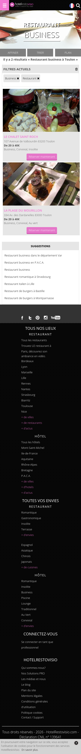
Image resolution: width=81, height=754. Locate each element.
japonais (26, 562)
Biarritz (25, 400)
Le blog (25, 684)
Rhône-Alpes (29, 465)
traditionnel (28, 609)
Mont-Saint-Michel (32, 448)
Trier (40, 53)
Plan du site (28, 690)
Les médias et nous (33, 679)
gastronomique (31, 518)
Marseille (26, 372)
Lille (23, 378)
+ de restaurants (31, 423)
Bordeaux (27, 361)
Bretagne (27, 470)
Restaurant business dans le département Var (33, 255)
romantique (29, 512)
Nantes (25, 389)
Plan (68, 53)
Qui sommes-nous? (33, 668)
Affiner (13, 53)
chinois (25, 556)
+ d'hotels (27, 487)
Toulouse (27, 406)
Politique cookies (31, 713)
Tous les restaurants (34, 340)
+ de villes (27, 417)
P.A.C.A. (26, 476)
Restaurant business (17, 270)
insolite (25, 524)
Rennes (25, 383)
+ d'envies (27, 535)
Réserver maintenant (42, 157)
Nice (24, 411)
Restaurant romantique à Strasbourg (27, 277)
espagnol (27, 545)
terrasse (26, 529)
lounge (26, 603)
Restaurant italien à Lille (19, 284)
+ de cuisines (29, 567)
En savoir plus (30, 750)
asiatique (27, 550)
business (26, 592)
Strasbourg (28, 395)
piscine (25, 598)
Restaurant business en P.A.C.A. (24, 262)
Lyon (24, 367)
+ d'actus (26, 428)
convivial (26, 620)
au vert (25, 615)
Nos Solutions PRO (33, 673)
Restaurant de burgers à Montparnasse (29, 298)
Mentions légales (31, 696)
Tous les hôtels (30, 442)
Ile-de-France (29, 453)
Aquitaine (27, 459)
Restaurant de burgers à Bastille (24, 291)
